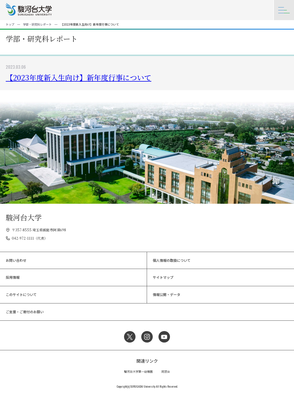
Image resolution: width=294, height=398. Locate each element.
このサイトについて (21, 294)
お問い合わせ (16, 260)
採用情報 (13, 277)
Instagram (147, 336)
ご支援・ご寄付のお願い (25, 311)
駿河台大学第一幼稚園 (138, 371)
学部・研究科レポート (37, 24)
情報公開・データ (166, 294)
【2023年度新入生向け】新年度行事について (78, 77)
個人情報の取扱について (172, 260)
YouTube (164, 336)
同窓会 (165, 371)
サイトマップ (163, 277)
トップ (10, 24)
